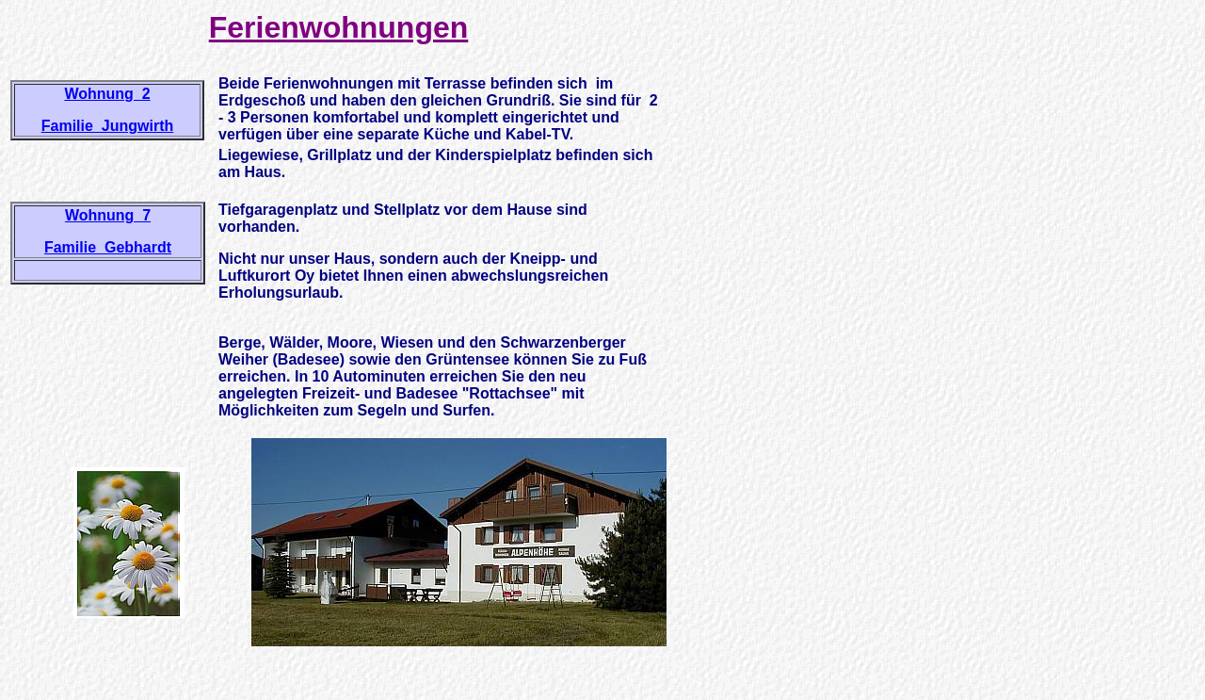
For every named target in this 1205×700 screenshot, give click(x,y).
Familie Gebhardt (107, 247)
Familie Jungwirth (107, 126)
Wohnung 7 (108, 215)
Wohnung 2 (107, 94)
